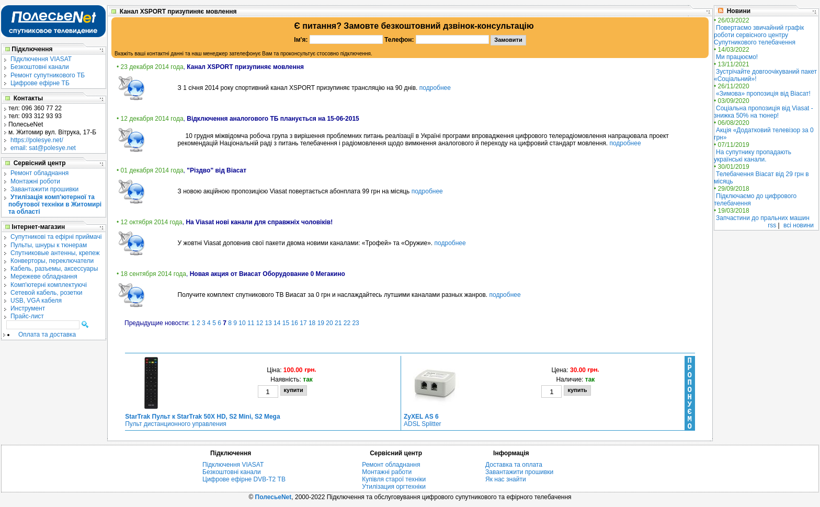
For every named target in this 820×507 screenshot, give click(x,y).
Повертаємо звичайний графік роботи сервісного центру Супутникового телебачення (759, 35)
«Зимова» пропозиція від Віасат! (763, 93)
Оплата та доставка (47, 334)
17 (303, 323)
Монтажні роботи (35, 181)
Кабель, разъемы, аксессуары (54, 268)
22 (347, 323)
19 (320, 323)
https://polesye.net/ (36, 140)
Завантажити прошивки (44, 189)
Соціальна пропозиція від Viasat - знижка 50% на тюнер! (763, 112)
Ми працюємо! (737, 57)
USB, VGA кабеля (36, 300)
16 (294, 323)
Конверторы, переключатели (52, 260)
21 (338, 323)
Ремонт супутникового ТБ (47, 75)
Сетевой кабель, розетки (46, 292)
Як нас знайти (505, 479)
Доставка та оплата (513, 464)
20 (329, 323)
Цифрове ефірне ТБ (40, 83)
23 (355, 323)
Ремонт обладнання (39, 173)
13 (268, 323)
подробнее (435, 87)
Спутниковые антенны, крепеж (55, 253)
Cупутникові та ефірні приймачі (55, 236)
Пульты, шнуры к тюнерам (48, 245)
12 (259, 323)
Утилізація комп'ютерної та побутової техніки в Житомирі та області (54, 204)
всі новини (798, 225)
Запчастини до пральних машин (763, 218)
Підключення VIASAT (41, 59)
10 (241, 323)
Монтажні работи (387, 472)
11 (250, 323)
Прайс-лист (27, 316)
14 (277, 323)
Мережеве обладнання (43, 276)
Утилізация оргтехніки (394, 486)
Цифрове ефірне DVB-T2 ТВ (244, 479)
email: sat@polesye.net (43, 148)
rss (772, 225)
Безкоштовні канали (39, 67)
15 (285, 323)
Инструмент (27, 308)
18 (312, 323)
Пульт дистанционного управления (202, 420)
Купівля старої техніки (394, 479)
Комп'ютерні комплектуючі (48, 285)
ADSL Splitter (422, 420)
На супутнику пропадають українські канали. (752, 155)
